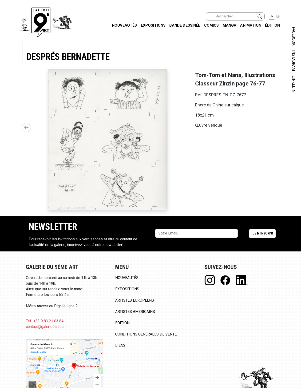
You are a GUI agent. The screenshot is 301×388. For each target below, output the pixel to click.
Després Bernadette (68, 56)
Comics (211, 25)
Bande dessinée (184, 25)
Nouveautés (124, 25)
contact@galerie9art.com (46, 326)
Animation (250, 25)
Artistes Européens (134, 300)
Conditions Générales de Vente (146, 334)
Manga (230, 25)
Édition (272, 25)
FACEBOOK (293, 36)
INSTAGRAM (293, 60)
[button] (26, 127)
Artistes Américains (135, 311)
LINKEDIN (293, 84)
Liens (120, 345)
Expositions (153, 25)
